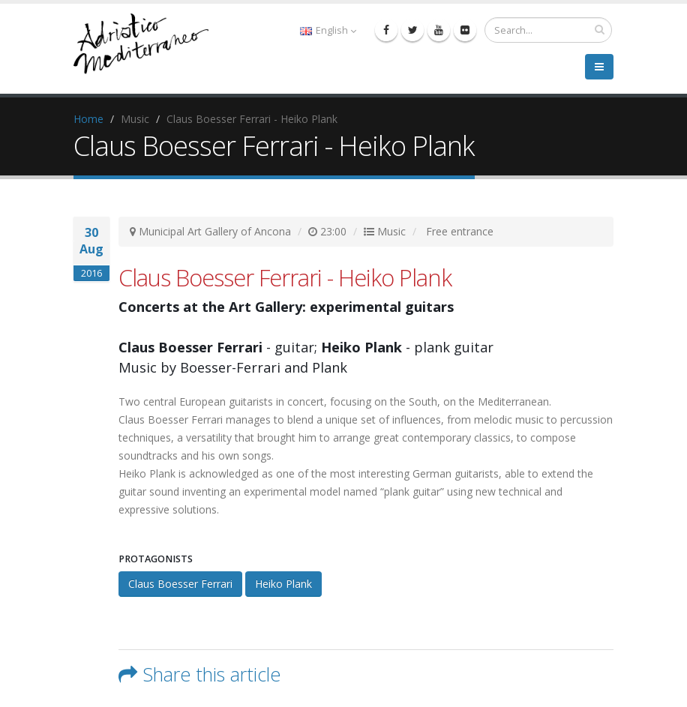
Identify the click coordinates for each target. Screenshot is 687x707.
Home (89, 119)
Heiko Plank (283, 584)
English (328, 30)
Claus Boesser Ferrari (180, 584)
